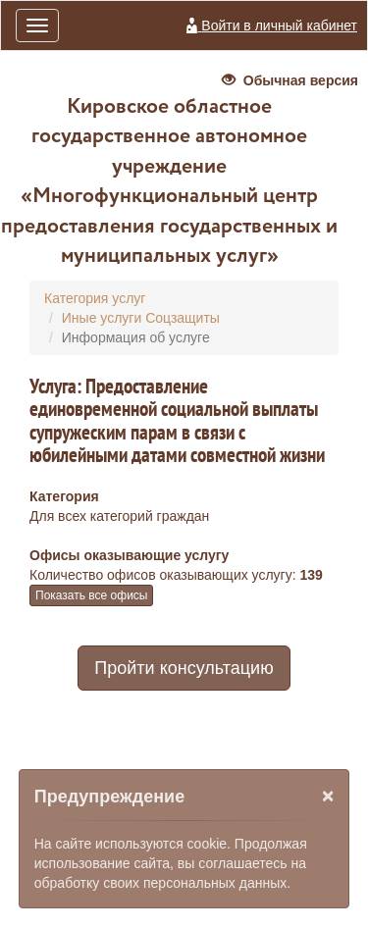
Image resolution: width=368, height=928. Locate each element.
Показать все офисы (91, 595)
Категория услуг (94, 298)
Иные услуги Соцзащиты (141, 318)
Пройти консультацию (183, 668)
